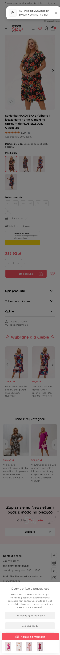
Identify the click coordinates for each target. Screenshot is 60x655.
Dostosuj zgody (30, 626)
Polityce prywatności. (33, 607)
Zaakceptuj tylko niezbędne (30, 615)
